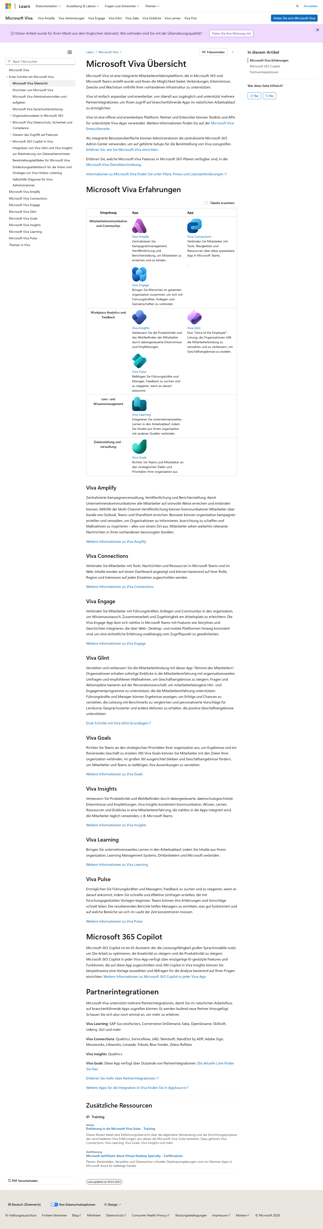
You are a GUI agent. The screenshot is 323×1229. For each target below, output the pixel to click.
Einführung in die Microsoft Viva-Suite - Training (120, 1129)
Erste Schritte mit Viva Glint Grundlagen (117, 723)
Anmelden (311, 6)
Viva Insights (141, 328)
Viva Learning (141, 414)
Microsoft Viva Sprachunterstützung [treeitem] (38, 109)
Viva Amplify (140, 236)
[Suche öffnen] (297, 6)
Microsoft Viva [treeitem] (19, 70)
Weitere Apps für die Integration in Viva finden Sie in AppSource (136, 1087)
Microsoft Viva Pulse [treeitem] (23, 238)
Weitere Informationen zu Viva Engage (116, 643)
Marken (241, 1215)
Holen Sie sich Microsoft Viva (294, 18)
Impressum (219, 1215)
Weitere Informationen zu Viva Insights (116, 824)
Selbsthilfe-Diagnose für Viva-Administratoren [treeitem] (33, 182)
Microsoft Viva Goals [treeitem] (23, 218)
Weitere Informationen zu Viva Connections (120, 586)
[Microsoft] (8, 6)
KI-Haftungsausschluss (21, 1215)
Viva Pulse (139, 371)
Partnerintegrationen (264, 72)
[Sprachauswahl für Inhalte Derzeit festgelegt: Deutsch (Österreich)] (24, 1204)
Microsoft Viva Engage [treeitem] (24, 205)
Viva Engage (140, 285)
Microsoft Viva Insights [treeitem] (25, 225)
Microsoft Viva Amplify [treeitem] (24, 191)
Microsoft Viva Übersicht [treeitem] (30, 83)
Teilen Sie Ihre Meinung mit (231, 33)
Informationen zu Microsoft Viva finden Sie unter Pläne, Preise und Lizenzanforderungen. (155, 173)
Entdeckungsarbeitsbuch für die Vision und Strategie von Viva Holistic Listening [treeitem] (42, 170)
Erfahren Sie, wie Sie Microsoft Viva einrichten (122, 149)
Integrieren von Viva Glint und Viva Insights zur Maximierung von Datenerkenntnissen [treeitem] (42, 151)
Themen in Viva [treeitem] (19, 245)
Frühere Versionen (54, 1215)
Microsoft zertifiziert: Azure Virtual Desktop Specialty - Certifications (134, 1156)
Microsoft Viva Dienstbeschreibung (113, 164)
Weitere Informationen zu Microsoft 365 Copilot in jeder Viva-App (154, 976)
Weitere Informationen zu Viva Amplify (116, 541)
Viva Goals (139, 457)
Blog (75, 1215)
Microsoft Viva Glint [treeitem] (22, 211)
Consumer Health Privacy (149, 1215)
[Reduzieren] (69, 52)
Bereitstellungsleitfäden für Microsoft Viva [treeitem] (41, 160)
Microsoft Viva (108, 52)
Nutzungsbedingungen (191, 1215)
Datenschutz (114, 1215)
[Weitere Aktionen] (233, 52)
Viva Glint (194, 328)
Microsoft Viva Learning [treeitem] (25, 231)
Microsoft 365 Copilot (265, 66)
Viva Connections (199, 236)
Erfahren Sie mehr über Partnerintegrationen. (121, 1078)
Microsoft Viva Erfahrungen (269, 60)
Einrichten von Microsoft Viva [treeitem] (33, 90)
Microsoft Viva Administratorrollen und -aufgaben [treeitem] (40, 99)
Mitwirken (94, 1215)
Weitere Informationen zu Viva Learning (117, 864)
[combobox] (40, 61)
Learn (90, 52)
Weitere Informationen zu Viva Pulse (114, 921)
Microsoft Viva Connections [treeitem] (28, 198)
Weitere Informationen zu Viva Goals (114, 774)
